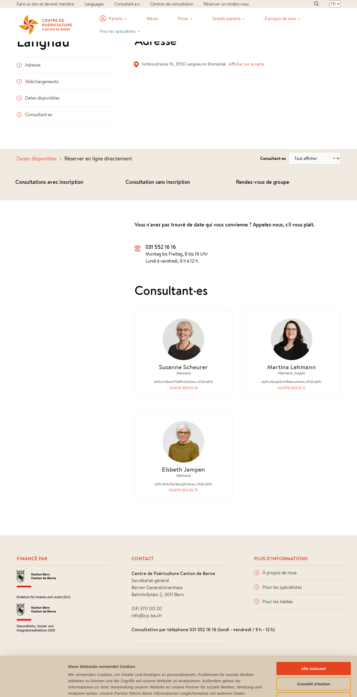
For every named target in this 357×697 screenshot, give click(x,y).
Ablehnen (313, 659)
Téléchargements (38, 81)
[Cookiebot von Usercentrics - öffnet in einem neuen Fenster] (33, 687)
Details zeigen (276, 687)
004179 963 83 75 (183, 490)
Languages (94, 3)
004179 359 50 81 (183, 387)
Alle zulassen (313, 628)
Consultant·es (34, 114)
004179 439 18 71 (291, 387)
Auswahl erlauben (313, 644)
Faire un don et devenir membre (45, 3)
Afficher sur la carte (246, 64)
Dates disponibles (38, 98)
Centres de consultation (171, 3)
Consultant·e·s (127, 3)
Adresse (29, 65)
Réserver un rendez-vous (226, 3)
